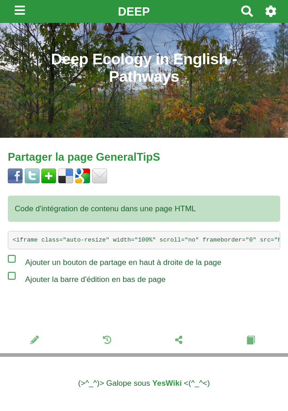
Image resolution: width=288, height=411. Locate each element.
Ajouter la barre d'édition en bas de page (86, 277)
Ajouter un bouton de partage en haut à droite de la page (114, 260)
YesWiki (167, 383)
